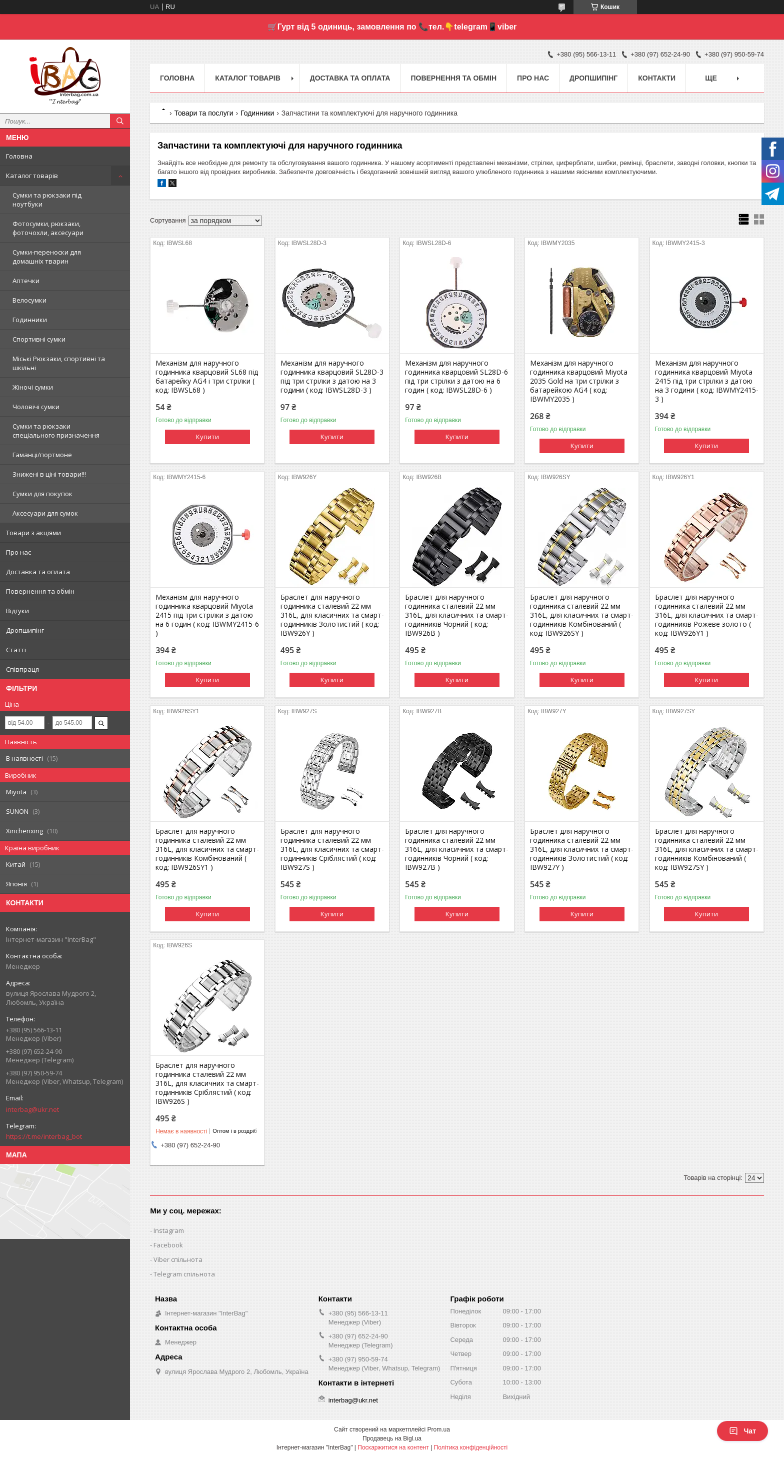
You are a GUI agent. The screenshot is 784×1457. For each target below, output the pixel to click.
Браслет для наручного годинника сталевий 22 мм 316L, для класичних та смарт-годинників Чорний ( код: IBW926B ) (456, 615)
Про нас (18, 552)
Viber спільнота (178, 1259)
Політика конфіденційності (471, 1447)
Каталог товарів (32, 175)
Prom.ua (439, 1429)
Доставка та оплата (38, 571)
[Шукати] (120, 121)
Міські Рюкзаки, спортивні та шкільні (58, 363)
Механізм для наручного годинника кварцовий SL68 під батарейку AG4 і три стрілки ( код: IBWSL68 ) (207, 377)
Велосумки (29, 300)
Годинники (29, 319)
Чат (742, 1430)
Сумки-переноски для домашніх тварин (46, 257)
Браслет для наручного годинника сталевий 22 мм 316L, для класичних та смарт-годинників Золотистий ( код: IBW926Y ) (332, 615)
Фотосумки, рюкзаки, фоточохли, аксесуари (48, 228)
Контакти (657, 78)
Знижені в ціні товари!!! (49, 474)
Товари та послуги (203, 113)
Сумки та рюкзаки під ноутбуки (47, 200)
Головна (19, 156)
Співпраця (22, 669)
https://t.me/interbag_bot (44, 1136)
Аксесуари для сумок (45, 513)
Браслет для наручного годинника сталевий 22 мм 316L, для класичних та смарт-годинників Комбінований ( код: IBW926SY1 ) (207, 849)
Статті (16, 649)
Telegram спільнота (184, 1273)
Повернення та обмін (40, 591)
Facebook (168, 1244)
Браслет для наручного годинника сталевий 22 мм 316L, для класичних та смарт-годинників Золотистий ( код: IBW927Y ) (582, 849)
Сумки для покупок (42, 493)
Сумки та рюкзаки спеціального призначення (56, 431)
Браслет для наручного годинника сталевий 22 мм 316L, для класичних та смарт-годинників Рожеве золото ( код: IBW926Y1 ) (706, 615)
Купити (207, 436)
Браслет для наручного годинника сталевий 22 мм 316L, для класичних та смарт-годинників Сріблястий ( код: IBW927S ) (332, 849)
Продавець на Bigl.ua (392, 1438)
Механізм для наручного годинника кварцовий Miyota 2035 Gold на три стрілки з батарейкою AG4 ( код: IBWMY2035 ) (579, 381)
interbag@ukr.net (32, 1109)
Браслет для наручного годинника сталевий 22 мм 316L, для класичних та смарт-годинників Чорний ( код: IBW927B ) (456, 849)
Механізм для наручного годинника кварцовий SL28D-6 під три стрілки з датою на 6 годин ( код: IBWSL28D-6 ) (456, 377)
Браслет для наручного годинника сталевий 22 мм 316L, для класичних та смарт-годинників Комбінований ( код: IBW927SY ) (706, 849)
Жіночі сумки (32, 387)
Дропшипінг (25, 630)
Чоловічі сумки (36, 406)
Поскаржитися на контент (393, 1447)
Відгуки (17, 610)
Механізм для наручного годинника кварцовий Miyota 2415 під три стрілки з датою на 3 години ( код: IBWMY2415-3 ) (706, 381)
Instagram (169, 1230)
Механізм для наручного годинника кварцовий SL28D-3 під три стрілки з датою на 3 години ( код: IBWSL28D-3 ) (332, 377)
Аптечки (26, 280)
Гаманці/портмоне (42, 454)
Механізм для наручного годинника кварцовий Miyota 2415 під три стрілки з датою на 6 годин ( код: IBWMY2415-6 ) (207, 615)
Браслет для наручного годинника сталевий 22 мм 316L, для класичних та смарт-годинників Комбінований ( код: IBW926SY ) (582, 615)
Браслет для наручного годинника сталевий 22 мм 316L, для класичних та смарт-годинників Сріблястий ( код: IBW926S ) (207, 1083)
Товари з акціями (33, 532)
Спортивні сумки (39, 339)
